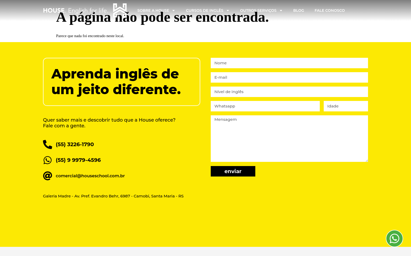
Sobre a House (156, 10)
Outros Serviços (261, 10)
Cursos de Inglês (208, 10)
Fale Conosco (330, 10)
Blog (298, 10)
